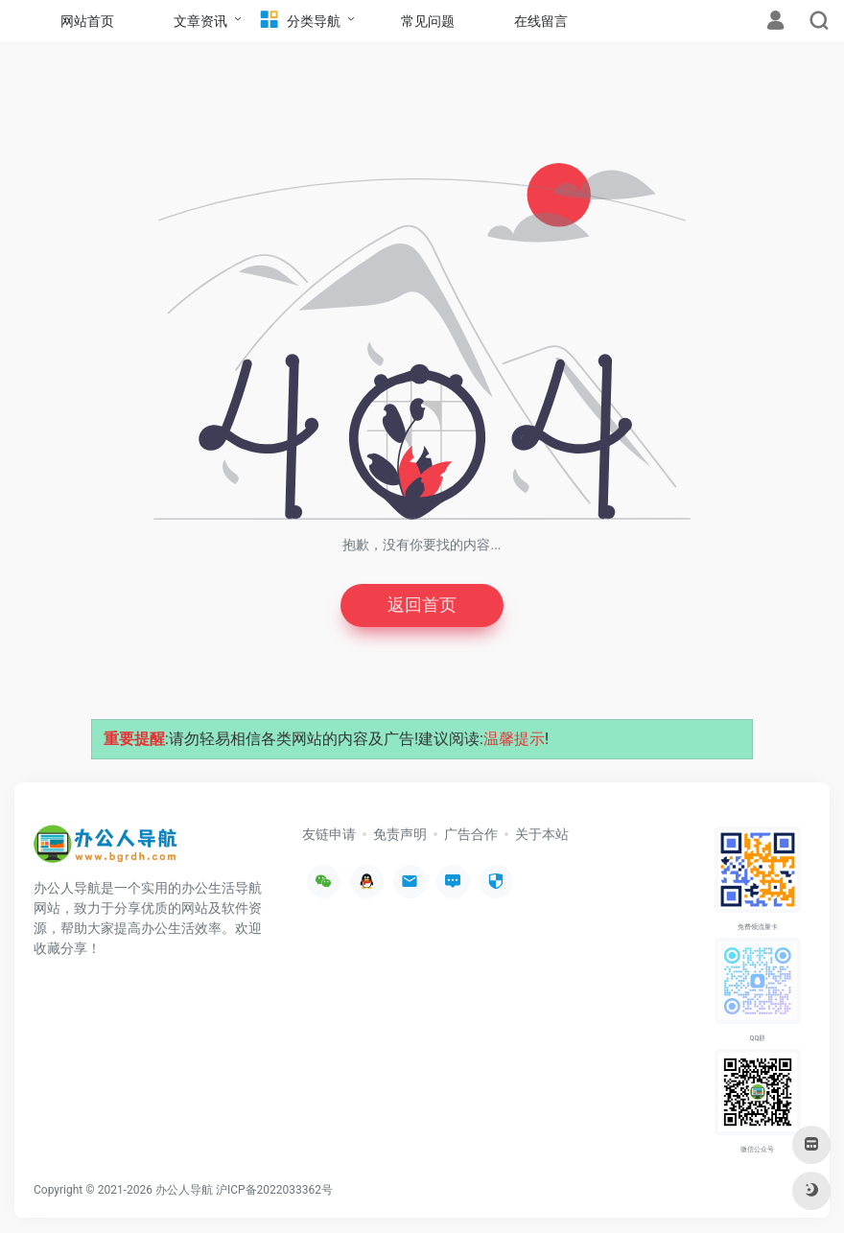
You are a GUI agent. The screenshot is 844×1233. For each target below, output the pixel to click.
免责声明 (400, 834)
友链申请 (329, 834)
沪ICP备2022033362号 (274, 1190)
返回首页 (422, 605)
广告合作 (471, 834)
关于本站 (542, 834)
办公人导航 (184, 1190)
